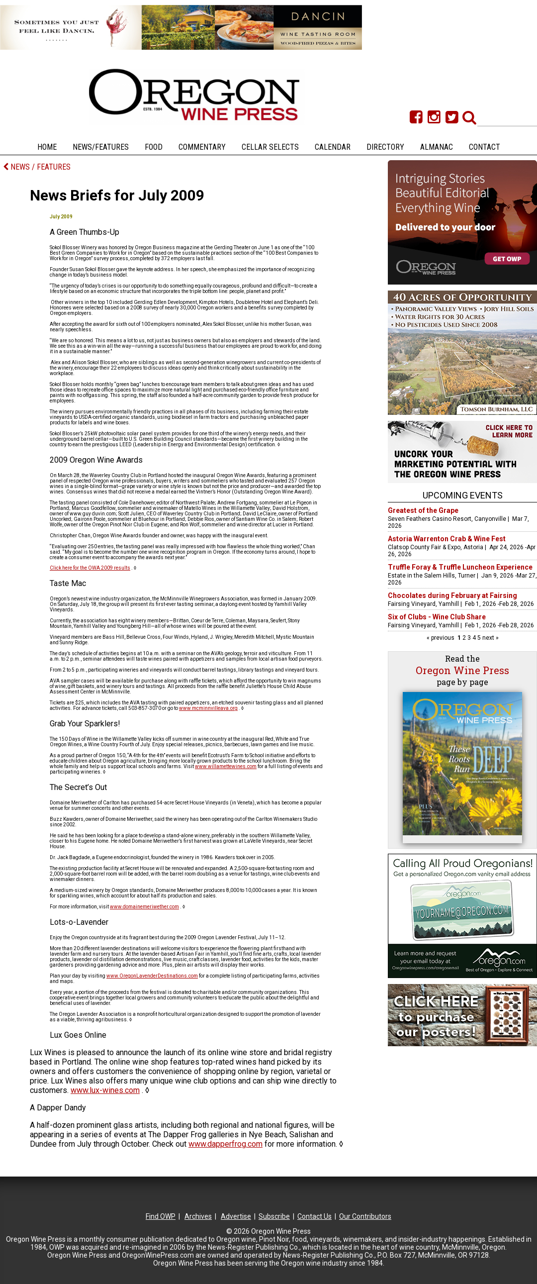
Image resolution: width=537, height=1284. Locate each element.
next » (490, 637)
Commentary (202, 147)
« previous (441, 637)
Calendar (333, 147)
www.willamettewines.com (226, 766)
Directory (385, 147)
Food (154, 147)
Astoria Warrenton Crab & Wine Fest (447, 539)
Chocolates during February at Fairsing (452, 595)
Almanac (436, 147)
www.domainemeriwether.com (144, 906)
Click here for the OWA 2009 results (90, 568)
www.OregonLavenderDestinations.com (152, 976)
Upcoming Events (463, 495)
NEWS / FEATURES (37, 167)
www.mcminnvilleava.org (208, 708)
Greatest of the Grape (423, 510)
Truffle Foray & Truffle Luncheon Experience (460, 567)
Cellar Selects (270, 147)
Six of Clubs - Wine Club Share (437, 617)
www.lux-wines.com (105, 1090)
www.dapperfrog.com (225, 1144)
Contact (484, 147)
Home (47, 147)
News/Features (101, 147)
